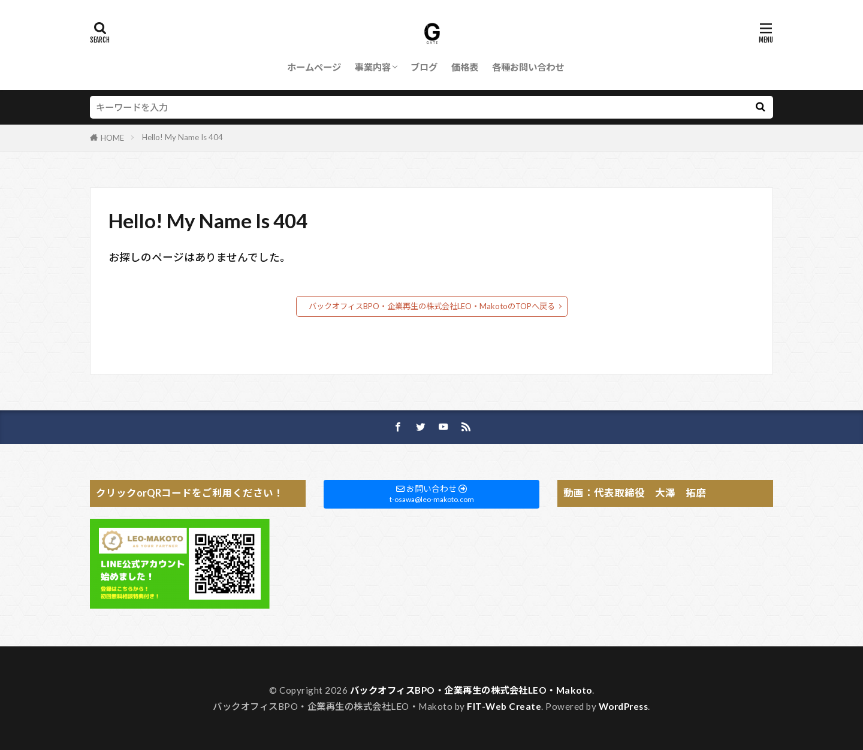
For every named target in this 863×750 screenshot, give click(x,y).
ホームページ (314, 67)
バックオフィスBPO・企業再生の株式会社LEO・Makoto (471, 690)
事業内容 (373, 67)
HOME (112, 138)
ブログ (424, 67)
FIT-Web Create (504, 706)
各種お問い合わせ (528, 67)
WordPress (623, 706)
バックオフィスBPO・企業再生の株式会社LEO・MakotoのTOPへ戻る (432, 306)
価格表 (464, 67)
